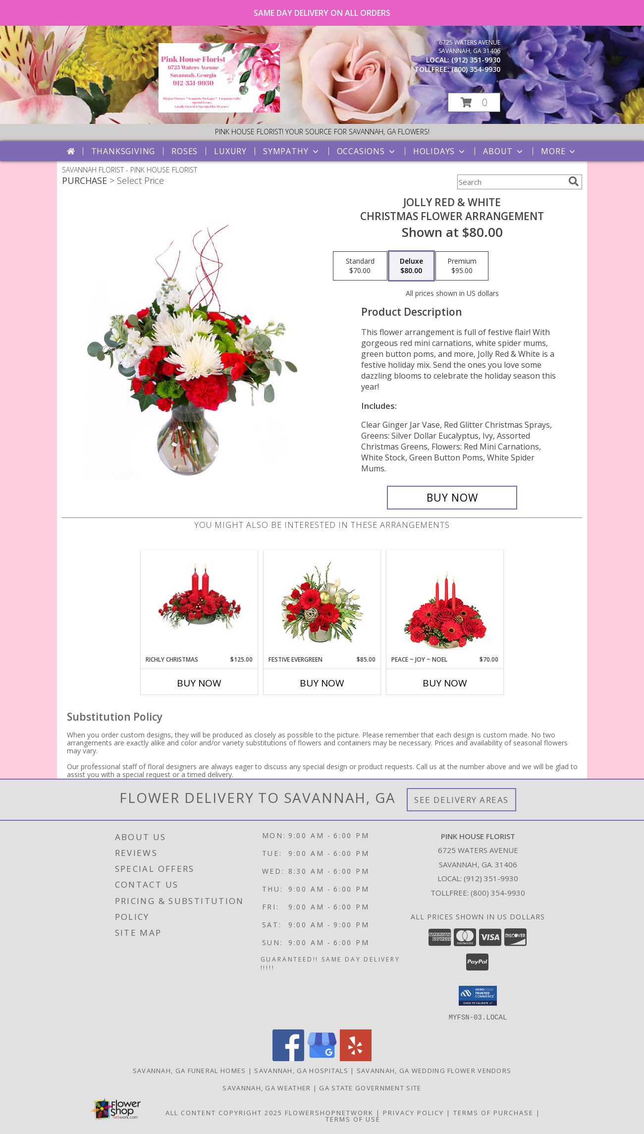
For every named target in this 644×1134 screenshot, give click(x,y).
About (504, 151)
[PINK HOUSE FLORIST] (219, 109)
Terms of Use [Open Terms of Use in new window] (352, 1118)
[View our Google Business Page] (322, 1058)
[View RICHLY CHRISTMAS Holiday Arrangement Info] (199, 603)
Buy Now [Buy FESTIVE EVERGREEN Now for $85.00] (322, 683)
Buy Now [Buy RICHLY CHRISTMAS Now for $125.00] (199, 683)
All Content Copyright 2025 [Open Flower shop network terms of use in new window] (223, 1112)
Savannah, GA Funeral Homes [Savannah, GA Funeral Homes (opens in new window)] (189, 1070)
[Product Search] (511, 182)
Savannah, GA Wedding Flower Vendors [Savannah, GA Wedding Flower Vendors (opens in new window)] (434, 1070)
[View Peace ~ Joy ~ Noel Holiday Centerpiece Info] (445, 603)
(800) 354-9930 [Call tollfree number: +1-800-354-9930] (475, 69)
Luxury (230, 151)
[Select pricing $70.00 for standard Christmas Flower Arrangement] (360, 266)
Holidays (440, 151)
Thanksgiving (123, 151)
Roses (184, 151)
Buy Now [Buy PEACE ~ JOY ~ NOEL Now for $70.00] (445, 683)
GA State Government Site (370, 1087)
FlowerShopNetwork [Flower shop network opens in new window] (329, 1112)
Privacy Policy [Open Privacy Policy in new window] (413, 1112)
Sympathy (291, 151)
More (559, 151)
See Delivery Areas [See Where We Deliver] (461, 799)
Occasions (367, 151)
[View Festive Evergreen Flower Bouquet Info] (322, 603)
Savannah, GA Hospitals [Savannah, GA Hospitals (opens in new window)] (301, 1070)
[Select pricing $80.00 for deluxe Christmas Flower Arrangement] (411, 266)
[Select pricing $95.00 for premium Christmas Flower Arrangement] (462, 266)
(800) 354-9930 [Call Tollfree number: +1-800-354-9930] (498, 893)
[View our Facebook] (288, 1058)
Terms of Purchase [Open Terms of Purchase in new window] (493, 1112)
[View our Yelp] (356, 1058)
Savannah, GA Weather (266, 1087)
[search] (574, 181)
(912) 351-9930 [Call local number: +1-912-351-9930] (475, 59)
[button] (474, 102)
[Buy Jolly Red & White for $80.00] (452, 498)
